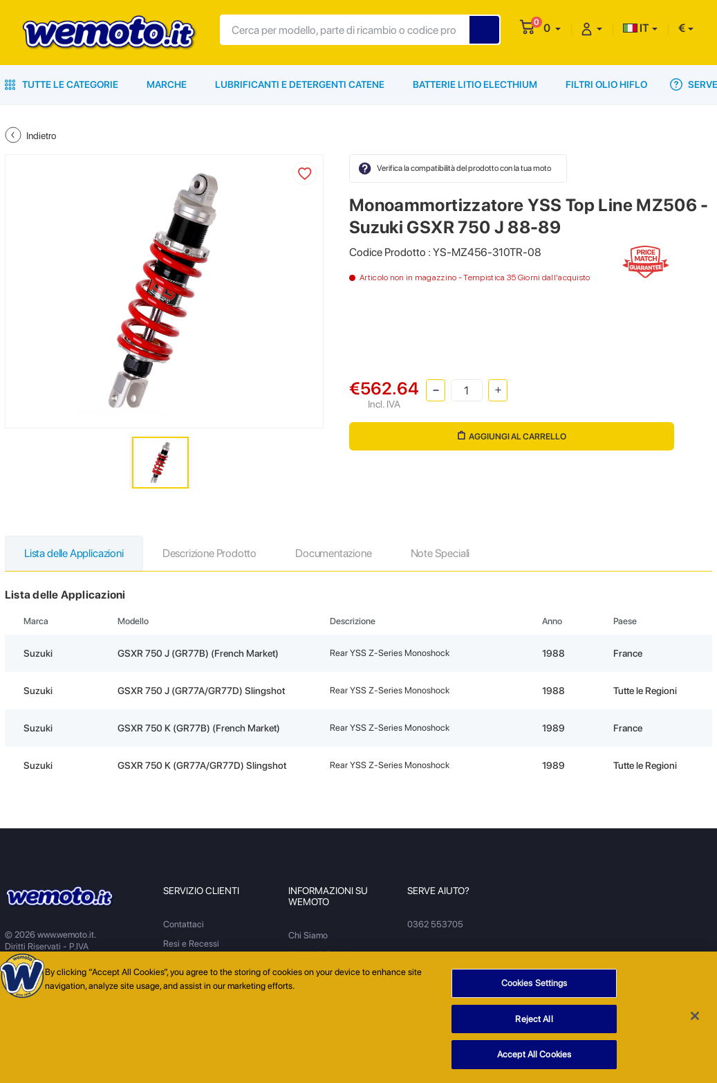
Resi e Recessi (191, 943)
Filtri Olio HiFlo (606, 84)
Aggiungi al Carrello (512, 436)
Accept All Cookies (534, 1060)
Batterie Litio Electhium (475, 84)
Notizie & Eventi (318, 954)
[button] (552, 28)
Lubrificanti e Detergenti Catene (299, 84)
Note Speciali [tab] (440, 553)
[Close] (695, 1020)
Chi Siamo (308, 935)
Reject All (533, 1024)
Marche (167, 84)
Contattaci (183, 924)
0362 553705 (435, 924)
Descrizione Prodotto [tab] (209, 553)
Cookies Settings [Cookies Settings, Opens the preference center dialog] (534, 988)
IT (636, 28)
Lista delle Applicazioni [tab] (74, 553)
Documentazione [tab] (333, 553)
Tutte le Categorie (61, 84)
